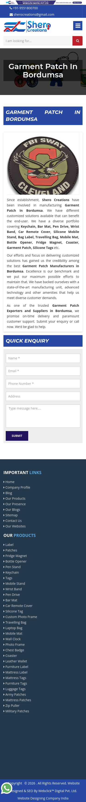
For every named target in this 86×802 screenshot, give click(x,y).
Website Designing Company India (43, 798)
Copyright (15, 783)
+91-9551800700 (24, 8)
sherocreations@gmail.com (32, 14)
